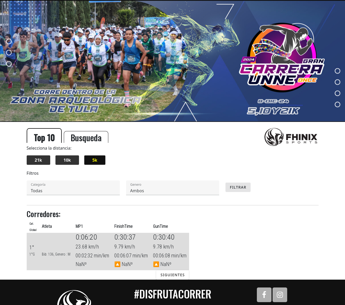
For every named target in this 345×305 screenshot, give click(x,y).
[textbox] (73, 187)
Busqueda (86, 137)
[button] (113, 188)
